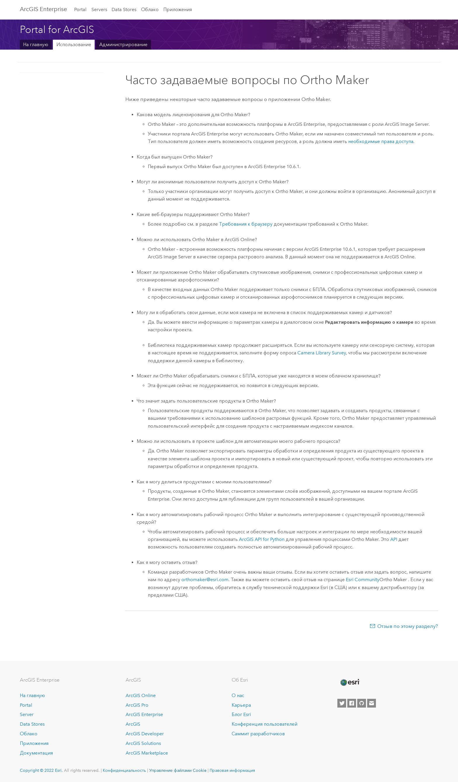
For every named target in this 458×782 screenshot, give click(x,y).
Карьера (241, 705)
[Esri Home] (349, 682)
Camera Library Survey (321, 353)
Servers (99, 9)
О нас (238, 695)
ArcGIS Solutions (143, 743)
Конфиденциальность (124, 770)
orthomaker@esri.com (204, 579)
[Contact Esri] (371, 703)
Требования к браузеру (246, 224)
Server (27, 714)
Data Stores (124, 9)
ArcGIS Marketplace (147, 753)
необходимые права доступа (380, 141)
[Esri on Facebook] (351, 703)
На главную (35, 44)
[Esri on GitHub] (361, 703)
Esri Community (362, 579)
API (393, 539)
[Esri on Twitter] (341, 703)
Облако (150, 9)
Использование (73, 44)
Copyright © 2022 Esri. (41, 770)
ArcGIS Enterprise (43, 9)
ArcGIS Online (141, 695)
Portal (80, 9)
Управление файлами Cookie (178, 770)
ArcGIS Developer (145, 733)
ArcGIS (133, 724)
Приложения (177, 9)
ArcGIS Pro (137, 705)
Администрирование (123, 44)
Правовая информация (232, 770)
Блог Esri (241, 714)
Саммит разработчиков (258, 733)
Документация (36, 753)
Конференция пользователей (264, 724)
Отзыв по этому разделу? (407, 626)
